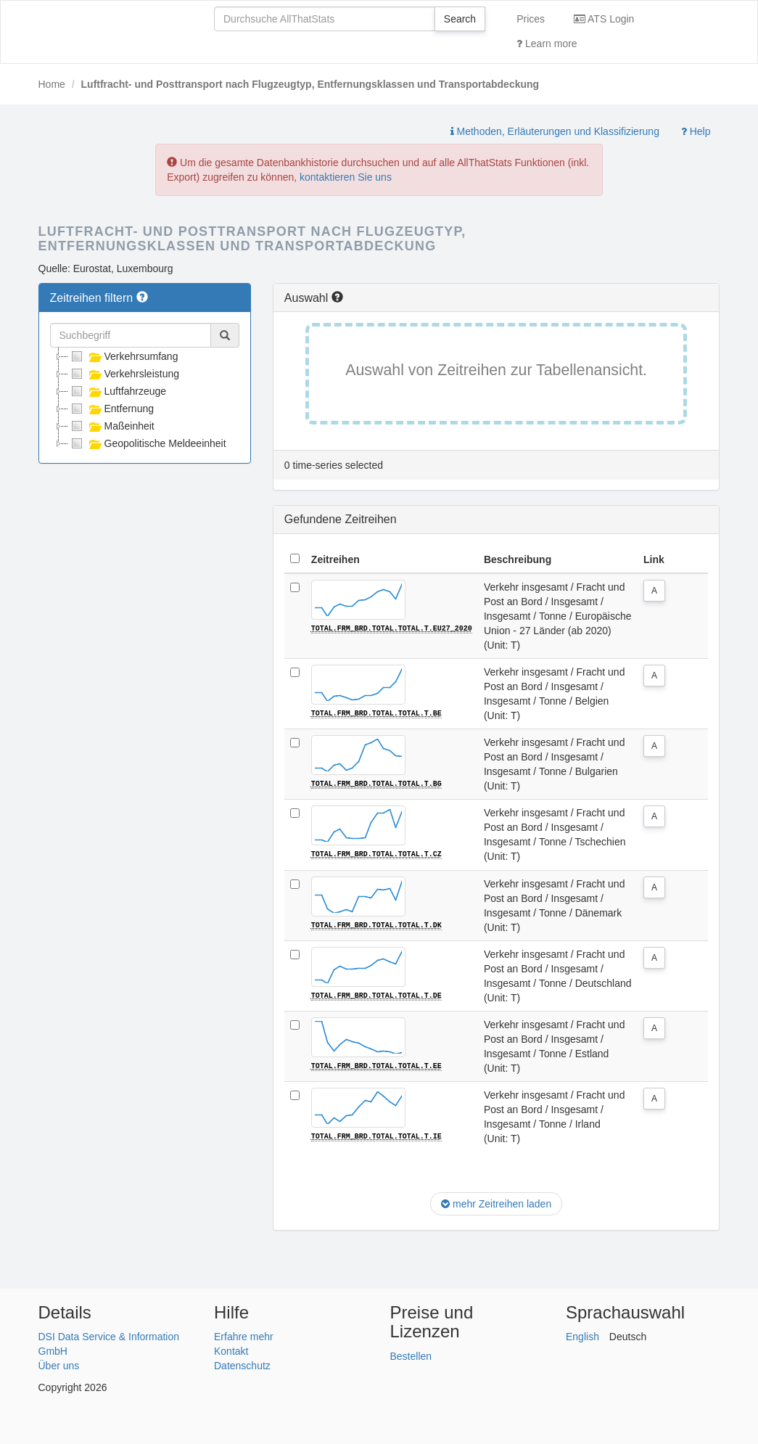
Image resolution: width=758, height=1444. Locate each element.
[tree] (144, 400)
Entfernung (111, 408)
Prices (530, 19)
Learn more (546, 43)
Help (696, 131)
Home (51, 84)
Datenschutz (242, 1364)
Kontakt (231, 1349)
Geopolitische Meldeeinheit (147, 443)
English (582, 1335)
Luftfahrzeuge (117, 391)
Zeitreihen (335, 559)
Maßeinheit (111, 426)
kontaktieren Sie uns (346, 177)
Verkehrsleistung (124, 373)
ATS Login (604, 19)
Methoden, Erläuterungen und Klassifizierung (554, 131)
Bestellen (411, 1355)
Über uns (59, 1364)
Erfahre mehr (243, 1335)
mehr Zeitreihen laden (496, 1202)
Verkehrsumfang (123, 356)
